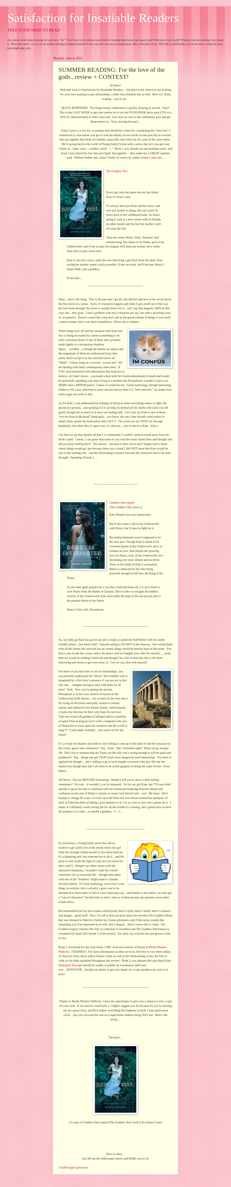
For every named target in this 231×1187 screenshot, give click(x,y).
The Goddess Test (116, 171)
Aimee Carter (149, 157)
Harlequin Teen (67, 965)
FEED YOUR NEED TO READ (34, 30)
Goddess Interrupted (121, 502)
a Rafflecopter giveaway (73, 1167)
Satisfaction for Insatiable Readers (93, 18)
